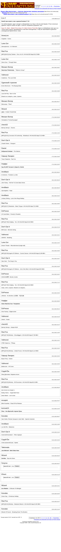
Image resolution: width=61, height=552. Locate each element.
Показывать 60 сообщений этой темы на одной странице (48, 8)
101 (51, 6)
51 (49, 6)
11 (47, 6)
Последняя (57, 6)
